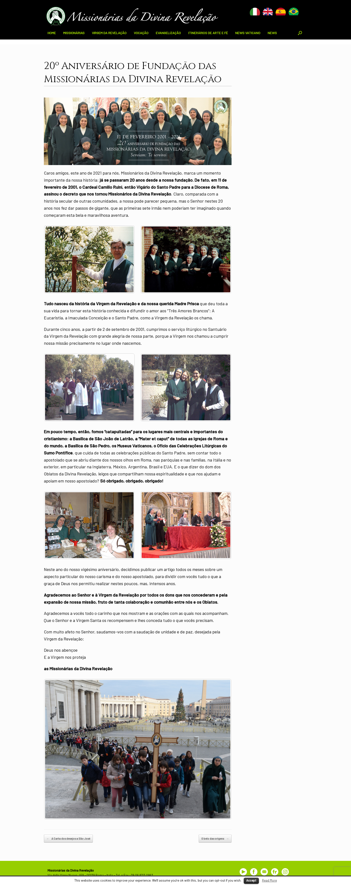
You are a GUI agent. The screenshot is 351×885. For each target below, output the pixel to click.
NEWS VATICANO (247, 33)
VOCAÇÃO (141, 33)
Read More (269, 880)
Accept (251, 880)
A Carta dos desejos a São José (68, 838)
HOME (52, 33)
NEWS (272, 33)
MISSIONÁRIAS (74, 33)
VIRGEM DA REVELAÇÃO (109, 33)
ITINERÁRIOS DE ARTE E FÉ (208, 33)
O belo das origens (215, 838)
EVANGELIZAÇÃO (168, 33)
